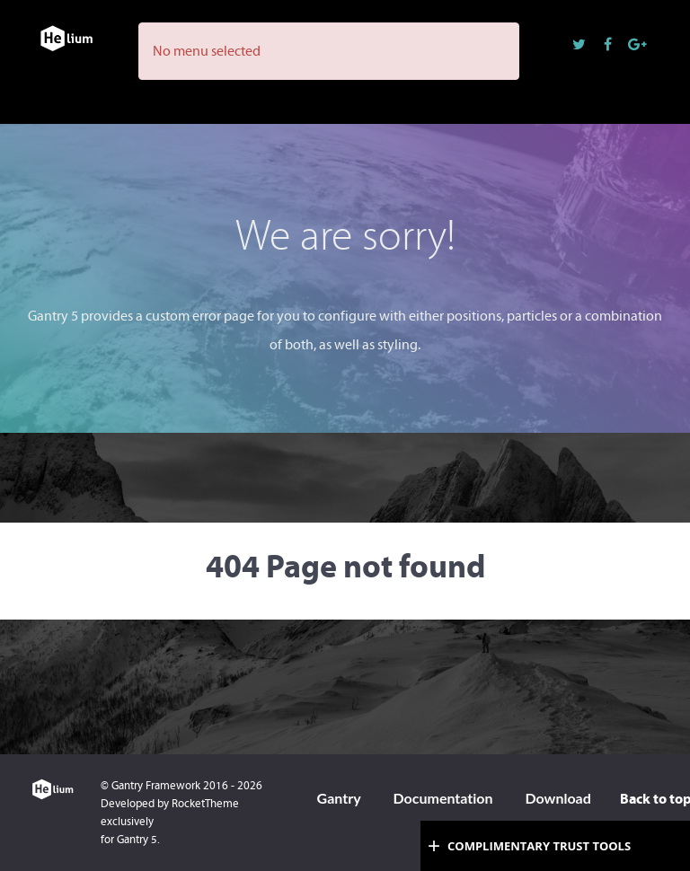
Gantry (339, 797)
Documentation (442, 797)
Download (557, 797)
